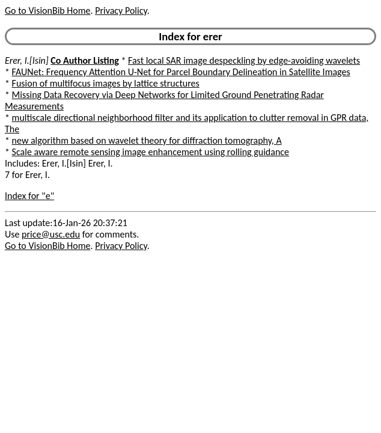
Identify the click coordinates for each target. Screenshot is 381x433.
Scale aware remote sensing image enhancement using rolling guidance (150, 152)
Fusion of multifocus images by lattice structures (106, 83)
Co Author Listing (84, 60)
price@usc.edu (51, 234)
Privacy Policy (121, 10)
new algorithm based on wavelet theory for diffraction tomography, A (147, 140)
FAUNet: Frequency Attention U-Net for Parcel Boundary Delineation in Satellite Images (181, 72)
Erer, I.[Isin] (27, 60)
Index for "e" (29, 195)
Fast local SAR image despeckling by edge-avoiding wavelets (244, 60)
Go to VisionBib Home (47, 10)
